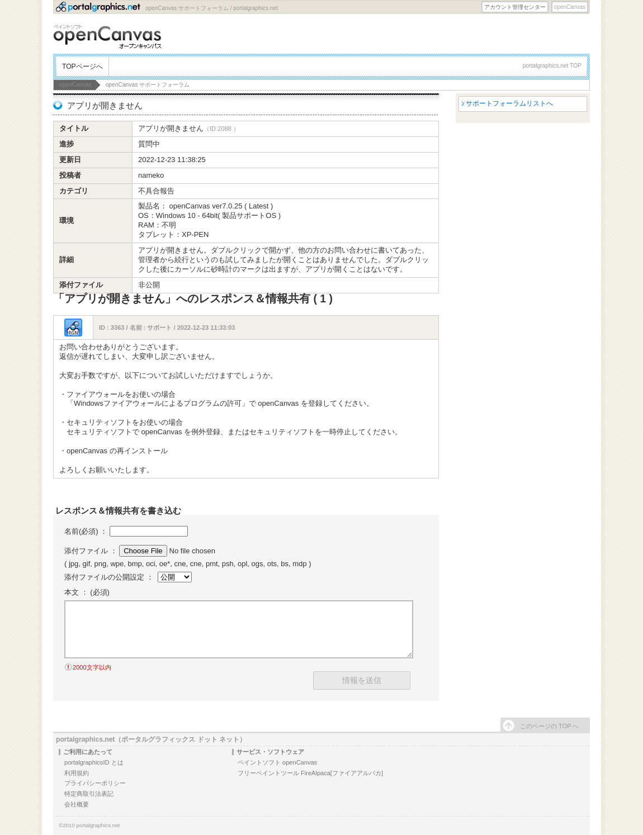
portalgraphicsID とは (94, 762)
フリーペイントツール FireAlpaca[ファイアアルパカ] (310, 773)
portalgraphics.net (98, 825)
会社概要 (76, 804)
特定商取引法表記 (89, 793)
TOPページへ (82, 66)
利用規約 (76, 773)
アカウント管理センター (515, 7)
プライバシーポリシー (95, 783)
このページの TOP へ (549, 726)
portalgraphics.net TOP (552, 66)
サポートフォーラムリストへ (509, 103)
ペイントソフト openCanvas (277, 762)
